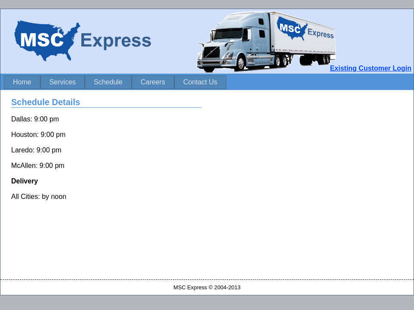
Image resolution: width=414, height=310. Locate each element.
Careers (153, 82)
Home (22, 82)
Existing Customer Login (370, 68)
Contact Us (200, 82)
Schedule (108, 82)
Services (62, 82)
